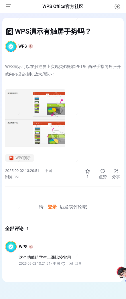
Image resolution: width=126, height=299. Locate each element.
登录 (52, 207)
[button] (117, 7)
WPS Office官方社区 (63, 6)
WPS (25, 46)
